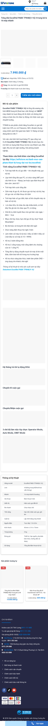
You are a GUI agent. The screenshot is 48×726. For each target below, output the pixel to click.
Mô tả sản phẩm (10, 103)
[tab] (24, 104)
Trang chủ (4, 14)
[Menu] (3, 8)
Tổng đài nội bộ (37, 14)
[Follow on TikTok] (9, 690)
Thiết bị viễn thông (24, 14)
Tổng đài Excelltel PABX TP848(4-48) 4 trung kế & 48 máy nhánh (12, 593)
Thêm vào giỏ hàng (31, 95)
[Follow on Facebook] (4, 690)
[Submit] (44, 8)
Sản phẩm (13, 14)
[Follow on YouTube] (14, 690)
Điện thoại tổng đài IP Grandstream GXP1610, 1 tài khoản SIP (36, 593)
